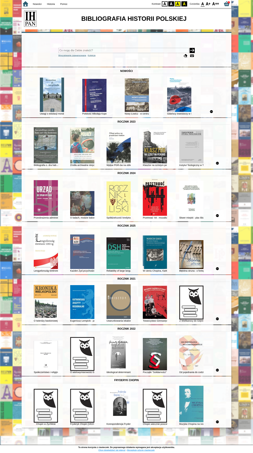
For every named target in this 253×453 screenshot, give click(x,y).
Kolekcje (92, 55)
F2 (215, 3)
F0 (202, 3)
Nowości (37, 4)
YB (177, 3)
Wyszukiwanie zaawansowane (72, 55)
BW (171, 3)
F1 (208, 3)
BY (184, 3)
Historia (51, 4)
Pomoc (63, 4)
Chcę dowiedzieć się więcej (111, 450)
